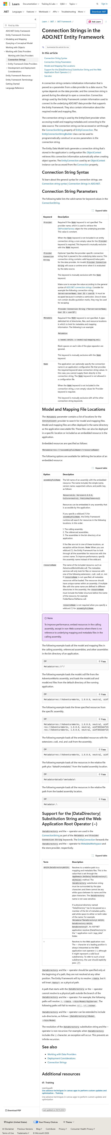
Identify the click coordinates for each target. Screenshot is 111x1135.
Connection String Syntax (55, 58)
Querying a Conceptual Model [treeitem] (19, 43)
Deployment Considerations (61, 1058)
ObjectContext (94, 152)
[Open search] (97, 4)
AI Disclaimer (8, 1128)
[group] (75, 700)
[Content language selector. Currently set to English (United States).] (15, 1122)
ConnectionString (54, 129)
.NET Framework (64, 21)
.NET (52, 21)
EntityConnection (84, 129)
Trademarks (22, 1133)
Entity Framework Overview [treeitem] (18, 35)
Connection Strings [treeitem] (16, 59)
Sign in (104, 3)
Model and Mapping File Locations (59, 65)
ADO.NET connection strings (79, 287)
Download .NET (99, 11)
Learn (44, 21)
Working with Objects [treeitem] (15, 47)
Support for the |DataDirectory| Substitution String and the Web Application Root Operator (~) (72, 71)
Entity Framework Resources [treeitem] (18, 75)
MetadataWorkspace (91, 843)
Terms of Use (8, 1133)
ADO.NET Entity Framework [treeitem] (18, 30)
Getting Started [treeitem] (13, 83)
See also (48, 76)
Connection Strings (57, 1062)
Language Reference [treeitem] (15, 88)
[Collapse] (35, 19)
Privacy (62, 1128)
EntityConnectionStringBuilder (57, 133)
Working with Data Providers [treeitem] (20, 55)
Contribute (50, 1128)
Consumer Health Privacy (82, 1128)
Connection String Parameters (57, 62)
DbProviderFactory (66, 228)
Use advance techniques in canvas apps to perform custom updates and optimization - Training (74, 1091)
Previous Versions (25, 1128)
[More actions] (106, 21)
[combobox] (19, 25)
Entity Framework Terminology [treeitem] (19, 79)
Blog (38, 1128)
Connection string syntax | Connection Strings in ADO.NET (71, 183)
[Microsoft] (5, 4)
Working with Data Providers (62, 1054)
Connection (83, 164)
